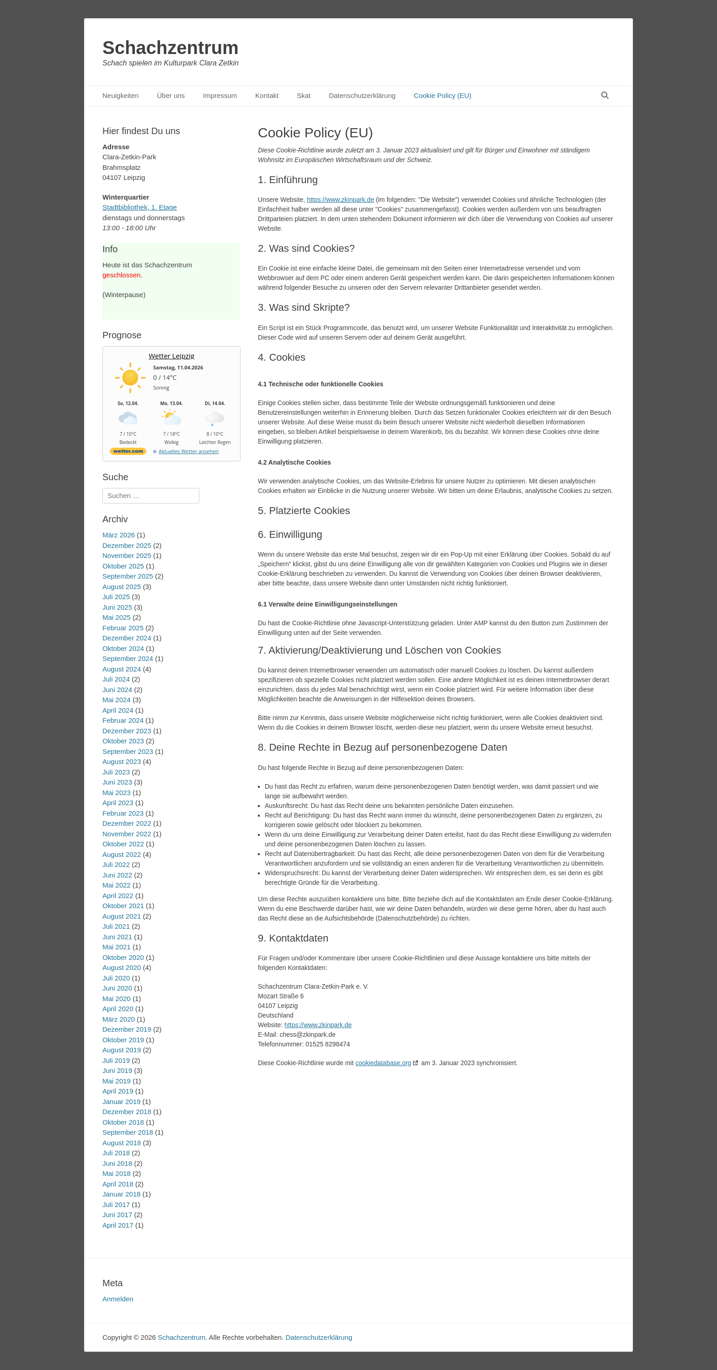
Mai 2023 (116, 792)
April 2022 (118, 895)
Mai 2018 (116, 1173)
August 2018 (121, 1143)
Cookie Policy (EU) (442, 95)
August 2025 (121, 586)
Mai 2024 (116, 700)
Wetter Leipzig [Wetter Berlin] (171, 355)
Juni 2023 (117, 782)
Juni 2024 (117, 689)
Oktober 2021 (123, 906)
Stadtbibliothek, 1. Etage (139, 207)
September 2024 (127, 658)
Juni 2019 (117, 1070)
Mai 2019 (116, 1081)
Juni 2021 (117, 937)
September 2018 (127, 1132)
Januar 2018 (121, 1194)
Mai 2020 (116, 998)
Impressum (220, 95)
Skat (303, 95)
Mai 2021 (116, 947)
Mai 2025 (116, 617)
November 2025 (126, 555)
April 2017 (118, 1225)
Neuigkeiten (120, 95)
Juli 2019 (116, 1060)
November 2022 (126, 834)
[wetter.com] (128, 452)
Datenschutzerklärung (362, 95)
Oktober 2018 (123, 1122)
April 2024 (118, 710)
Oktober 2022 (123, 844)
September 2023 (127, 751)
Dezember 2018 (126, 1111)
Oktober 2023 (123, 741)
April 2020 (118, 1009)
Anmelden (118, 1299)
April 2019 (118, 1091)
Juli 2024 (116, 679)
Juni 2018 (117, 1163)
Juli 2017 (116, 1204)
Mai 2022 (116, 885)
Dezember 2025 (126, 545)
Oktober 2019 (123, 1040)
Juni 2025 (117, 607)
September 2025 (127, 576)
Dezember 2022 (126, 823)
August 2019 (121, 1050)
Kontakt (266, 95)
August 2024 (121, 669)
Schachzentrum (170, 48)
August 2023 (121, 761)
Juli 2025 (116, 597)
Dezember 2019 (126, 1029)
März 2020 (118, 1019)
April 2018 (118, 1184)
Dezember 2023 (126, 731)
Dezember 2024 (126, 638)
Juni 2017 (117, 1214)
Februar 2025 (123, 628)
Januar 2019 (121, 1101)
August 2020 (121, 967)
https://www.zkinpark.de (340, 199)
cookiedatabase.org (383, 1063)
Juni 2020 (117, 988)
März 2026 (118, 535)
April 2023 (118, 803)
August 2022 (121, 854)
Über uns (171, 95)
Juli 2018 (116, 1153)
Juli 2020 (116, 978)
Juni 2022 (117, 875)
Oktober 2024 (123, 648)
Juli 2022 (116, 864)
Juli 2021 (116, 926)
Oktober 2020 (123, 957)
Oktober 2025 (123, 566)
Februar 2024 (123, 720)
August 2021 (121, 916)
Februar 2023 (123, 813)
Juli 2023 (116, 772)
